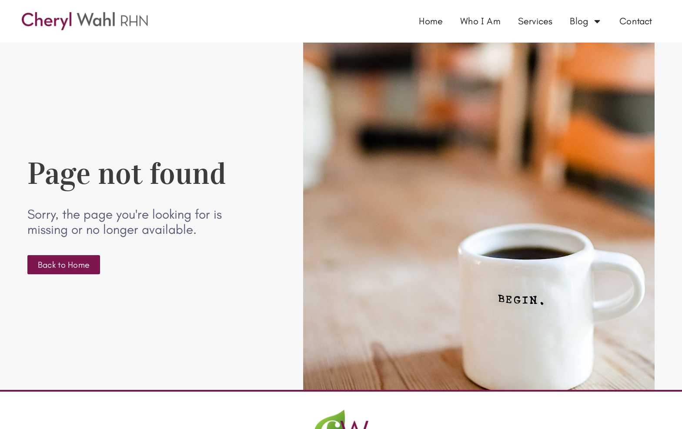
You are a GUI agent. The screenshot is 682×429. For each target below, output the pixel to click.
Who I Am (480, 21)
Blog (586, 21)
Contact (635, 21)
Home (431, 21)
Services (535, 21)
